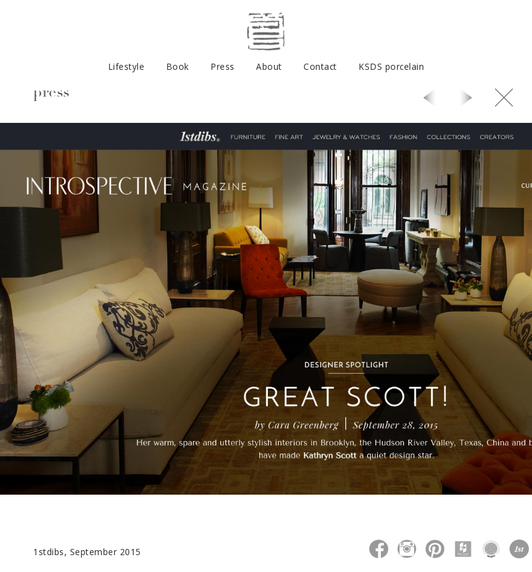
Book (177, 66)
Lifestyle (126, 66)
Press (222, 66)
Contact (320, 66)
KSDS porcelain (391, 66)
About (269, 66)
